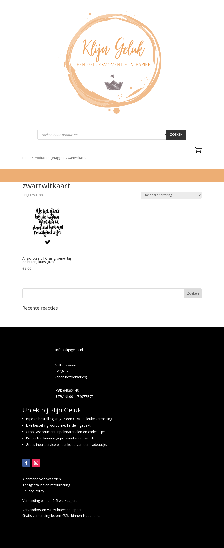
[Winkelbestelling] (171, 195)
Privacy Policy (33, 491)
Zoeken (176, 134)
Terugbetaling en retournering (46, 485)
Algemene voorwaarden (41, 479)
